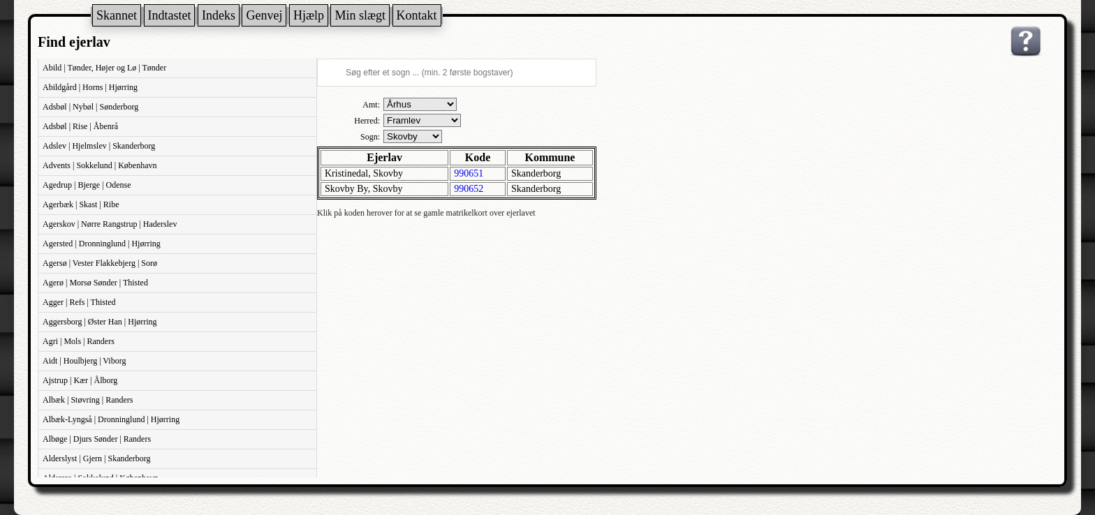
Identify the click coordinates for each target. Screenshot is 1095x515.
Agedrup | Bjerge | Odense (87, 185)
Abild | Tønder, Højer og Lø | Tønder (104, 68)
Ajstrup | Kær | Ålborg (80, 380)
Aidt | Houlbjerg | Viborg (84, 361)
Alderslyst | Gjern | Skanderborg (97, 458)
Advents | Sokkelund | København (99, 165)
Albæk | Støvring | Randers (88, 400)
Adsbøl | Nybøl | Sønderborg (90, 107)
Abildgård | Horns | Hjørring (90, 87)
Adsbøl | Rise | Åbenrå (80, 126)
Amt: (371, 105)
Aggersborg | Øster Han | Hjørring (100, 322)
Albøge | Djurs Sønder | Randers (97, 439)
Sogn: (370, 137)
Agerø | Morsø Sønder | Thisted (95, 283)
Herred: (367, 121)
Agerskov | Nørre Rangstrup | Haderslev (110, 224)
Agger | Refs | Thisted (79, 302)
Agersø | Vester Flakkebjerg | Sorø (100, 263)
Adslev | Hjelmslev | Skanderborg (99, 146)
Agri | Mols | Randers (79, 341)
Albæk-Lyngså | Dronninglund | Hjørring (111, 419)
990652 (468, 189)
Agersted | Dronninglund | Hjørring (102, 243)
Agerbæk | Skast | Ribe (81, 204)
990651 (468, 173)
